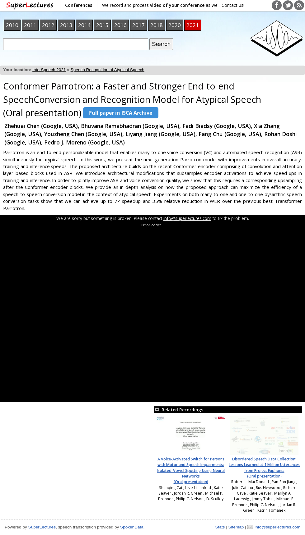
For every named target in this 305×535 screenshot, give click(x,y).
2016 (120, 25)
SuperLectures (42, 527)
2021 (192, 25)
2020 (174, 25)
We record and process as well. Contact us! (173, 5)
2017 (138, 25)
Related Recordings (178, 410)
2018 (156, 25)
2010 (12, 25)
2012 (48, 25)
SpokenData (131, 527)
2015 (102, 25)
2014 (84, 25)
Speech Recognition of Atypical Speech (107, 69)
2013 (66, 25)
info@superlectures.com (187, 218)
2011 (30, 25)
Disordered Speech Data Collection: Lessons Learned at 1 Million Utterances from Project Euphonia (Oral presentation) (264, 467)
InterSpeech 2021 (49, 69)
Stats (220, 527)
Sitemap (236, 527)
